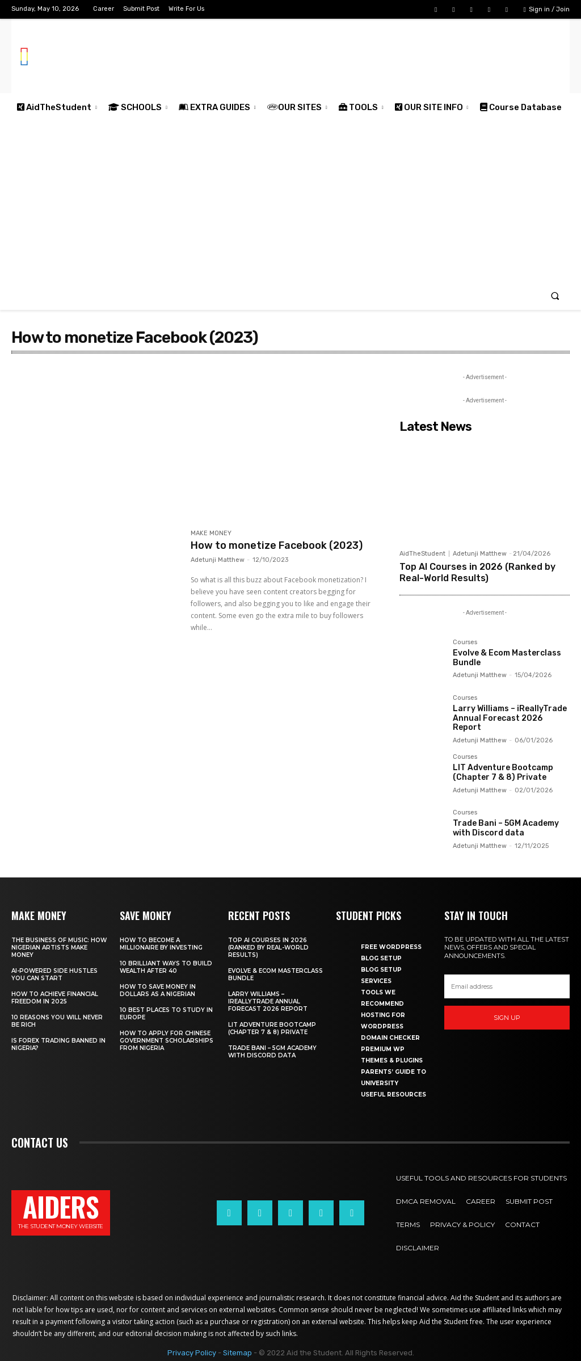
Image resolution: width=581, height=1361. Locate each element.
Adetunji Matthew (218, 560)
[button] (555, 295)
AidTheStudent (422, 554)
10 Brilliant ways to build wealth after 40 (166, 967)
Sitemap (237, 1353)
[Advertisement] (290, 201)
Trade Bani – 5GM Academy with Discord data (506, 828)
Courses (465, 642)
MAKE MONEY (211, 533)
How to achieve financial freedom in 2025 (54, 997)
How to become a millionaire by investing (161, 943)
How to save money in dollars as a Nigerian (158, 990)
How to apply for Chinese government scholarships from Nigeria (166, 1041)
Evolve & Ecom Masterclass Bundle (507, 657)
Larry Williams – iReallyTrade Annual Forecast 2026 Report (510, 718)
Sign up (507, 1018)
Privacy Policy (191, 1353)
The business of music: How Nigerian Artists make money (59, 947)
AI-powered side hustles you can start (54, 974)
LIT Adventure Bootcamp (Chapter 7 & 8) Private (503, 772)
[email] (507, 986)
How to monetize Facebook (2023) (277, 545)
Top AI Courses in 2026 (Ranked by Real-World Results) (477, 572)
